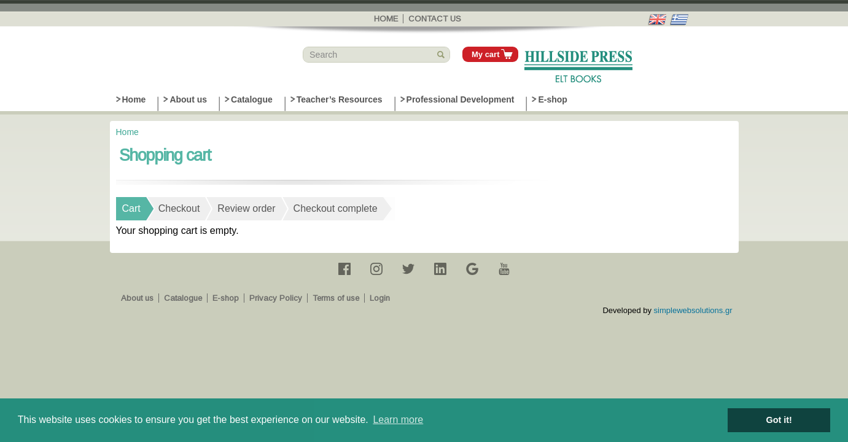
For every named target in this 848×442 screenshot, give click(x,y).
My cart (486, 54)
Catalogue (252, 99)
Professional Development (460, 99)
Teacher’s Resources (340, 99)
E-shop (552, 99)
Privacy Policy (275, 298)
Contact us (434, 18)
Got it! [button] (779, 420)
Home (386, 18)
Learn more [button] (398, 419)
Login (380, 298)
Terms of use (336, 298)
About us (188, 99)
